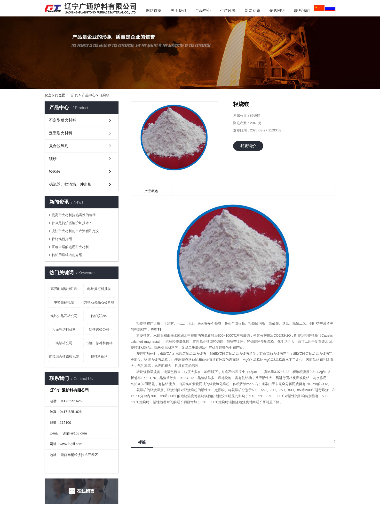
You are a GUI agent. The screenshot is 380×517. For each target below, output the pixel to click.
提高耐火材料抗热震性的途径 (74, 215)
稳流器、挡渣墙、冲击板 (70, 184)
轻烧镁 (104, 95)
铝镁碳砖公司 (99, 329)
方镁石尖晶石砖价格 (99, 302)
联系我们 (302, 10)
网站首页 (153, 10)
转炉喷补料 (99, 316)
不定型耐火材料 (62, 120)
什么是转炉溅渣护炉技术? (71, 223)
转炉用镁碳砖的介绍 (67, 255)
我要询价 (248, 146)
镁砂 (53, 159)
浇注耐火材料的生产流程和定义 (75, 231)
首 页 (74, 95)
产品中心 (203, 10)
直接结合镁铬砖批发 (64, 356)
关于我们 (178, 10)
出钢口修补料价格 (99, 343)
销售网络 (277, 10)
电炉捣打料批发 (99, 289)
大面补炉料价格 (64, 329)
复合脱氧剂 (58, 146)
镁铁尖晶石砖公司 (64, 316)
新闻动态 (254, 10)
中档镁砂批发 (64, 302)
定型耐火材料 (60, 133)
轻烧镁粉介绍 (62, 239)
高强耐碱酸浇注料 (64, 289)
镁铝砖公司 (63, 343)
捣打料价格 (99, 356)
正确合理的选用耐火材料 (70, 247)
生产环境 (228, 10)
